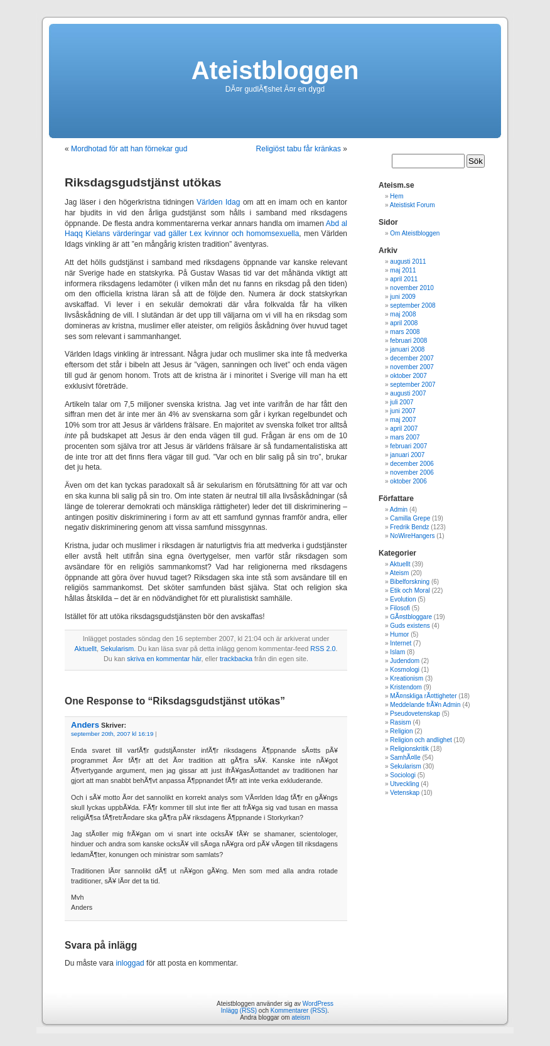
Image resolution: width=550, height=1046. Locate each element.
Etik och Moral (409, 590)
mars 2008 (404, 331)
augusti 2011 (408, 261)
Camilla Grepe (410, 518)
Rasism (400, 722)
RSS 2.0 (322, 648)
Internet (400, 643)
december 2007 (412, 358)
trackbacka (236, 658)
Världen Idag (218, 202)
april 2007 (404, 428)
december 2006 (412, 463)
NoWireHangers (412, 535)
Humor (399, 634)
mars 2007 (404, 437)
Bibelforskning (409, 581)
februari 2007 (408, 446)
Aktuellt (86, 648)
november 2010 (412, 287)
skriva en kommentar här (164, 658)
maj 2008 (403, 314)
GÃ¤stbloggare (411, 616)
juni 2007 (403, 410)
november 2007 (412, 367)
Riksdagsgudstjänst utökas (143, 182)
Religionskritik (409, 748)
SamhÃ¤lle (405, 757)
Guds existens (409, 625)
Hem (396, 196)
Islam (397, 652)
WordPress (318, 1003)
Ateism (399, 572)
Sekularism (117, 648)
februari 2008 (408, 340)
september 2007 (412, 384)
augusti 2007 (408, 393)
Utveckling (404, 783)
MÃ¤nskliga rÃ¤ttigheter (423, 696)
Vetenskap (404, 792)
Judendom (404, 660)
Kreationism (406, 678)
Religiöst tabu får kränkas (298, 148)
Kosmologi (404, 669)
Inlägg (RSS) (239, 1010)
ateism (300, 1017)
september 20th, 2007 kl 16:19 (112, 733)
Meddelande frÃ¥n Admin (425, 704)
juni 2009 (403, 296)
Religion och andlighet (420, 739)
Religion (401, 731)
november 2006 (412, 472)
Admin (398, 509)
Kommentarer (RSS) (299, 1010)
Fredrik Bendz (409, 527)
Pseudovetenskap (415, 713)
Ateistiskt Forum (412, 205)
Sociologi (403, 775)
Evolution (403, 599)
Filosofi (400, 608)
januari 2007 (407, 454)
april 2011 (404, 279)
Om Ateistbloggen (414, 233)
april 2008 (404, 323)
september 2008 (412, 305)
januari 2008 (407, 349)
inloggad (130, 963)
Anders (85, 725)
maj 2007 (403, 419)
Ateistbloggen (275, 70)
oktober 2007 (408, 375)
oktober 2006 (408, 481)
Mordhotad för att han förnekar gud (129, 148)
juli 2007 (401, 402)
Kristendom (406, 687)
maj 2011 (403, 270)
